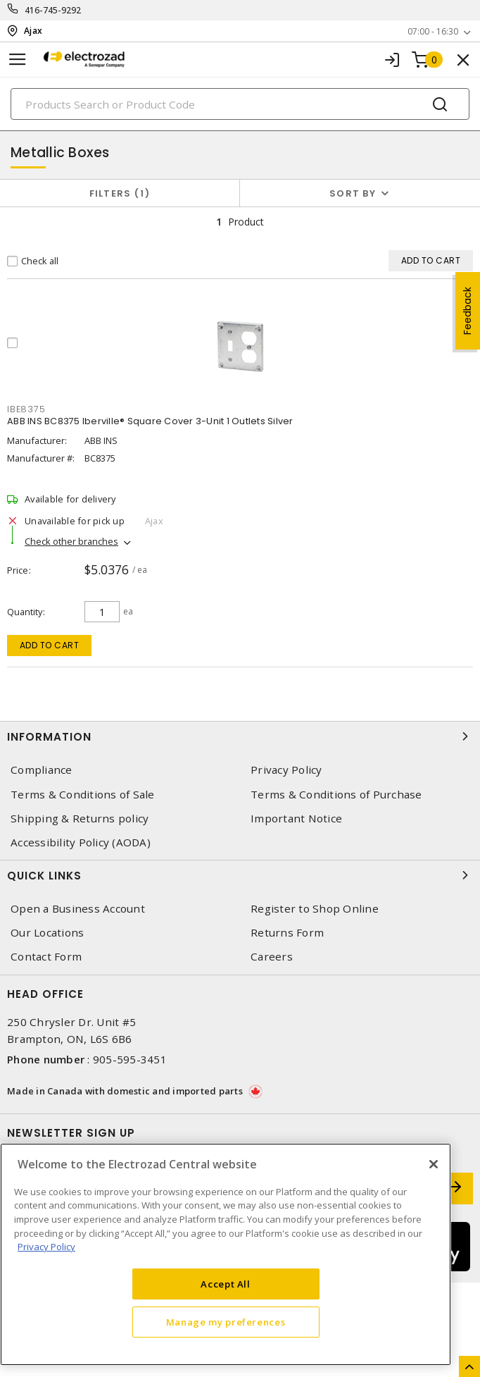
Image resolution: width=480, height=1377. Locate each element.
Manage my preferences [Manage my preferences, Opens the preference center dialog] (226, 1322)
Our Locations (47, 932)
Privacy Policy (286, 770)
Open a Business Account (78, 908)
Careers (272, 956)
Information (240, 736)
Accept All (226, 1284)
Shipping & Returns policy (80, 818)
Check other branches (71, 541)
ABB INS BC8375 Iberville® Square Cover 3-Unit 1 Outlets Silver (150, 421)
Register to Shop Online (315, 908)
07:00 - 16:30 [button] (433, 31)
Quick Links (240, 875)
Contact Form (46, 956)
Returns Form (287, 932)
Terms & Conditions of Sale (83, 794)
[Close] (433, 1164)
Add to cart (50, 645)
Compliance (41, 770)
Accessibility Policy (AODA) (81, 842)
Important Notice (296, 818)
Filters (120, 193)
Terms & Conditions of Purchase (336, 794)
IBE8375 (26, 409)
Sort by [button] (352, 193)
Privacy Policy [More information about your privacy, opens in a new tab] (46, 1246)
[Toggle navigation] (17, 59)
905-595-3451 (130, 1059)
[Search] (240, 104)
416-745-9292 (53, 10)
